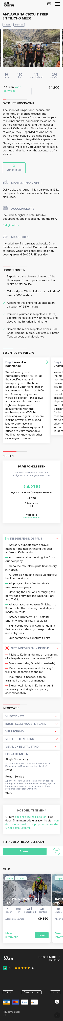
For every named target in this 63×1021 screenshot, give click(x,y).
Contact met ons (31, 992)
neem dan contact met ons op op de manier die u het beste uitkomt (32, 824)
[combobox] (8, 992)
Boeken (24, 851)
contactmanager (31, 517)
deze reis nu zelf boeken (31, 816)
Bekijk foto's (11, 225)
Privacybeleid (11, 1011)
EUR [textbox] (7, 992)
